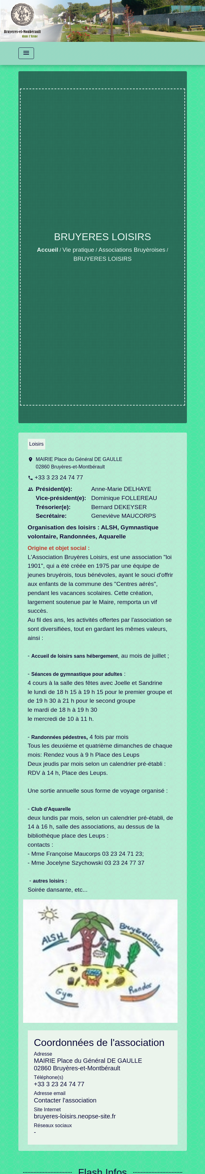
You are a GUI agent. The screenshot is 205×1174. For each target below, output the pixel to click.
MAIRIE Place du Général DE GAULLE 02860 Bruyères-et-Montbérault (79, 463)
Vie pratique (78, 249)
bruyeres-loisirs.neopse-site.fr (75, 1116)
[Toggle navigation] (26, 53)
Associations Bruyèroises (131, 249)
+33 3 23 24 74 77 (59, 477)
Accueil (47, 249)
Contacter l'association (65, 1100)
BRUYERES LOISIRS (102, 258)
